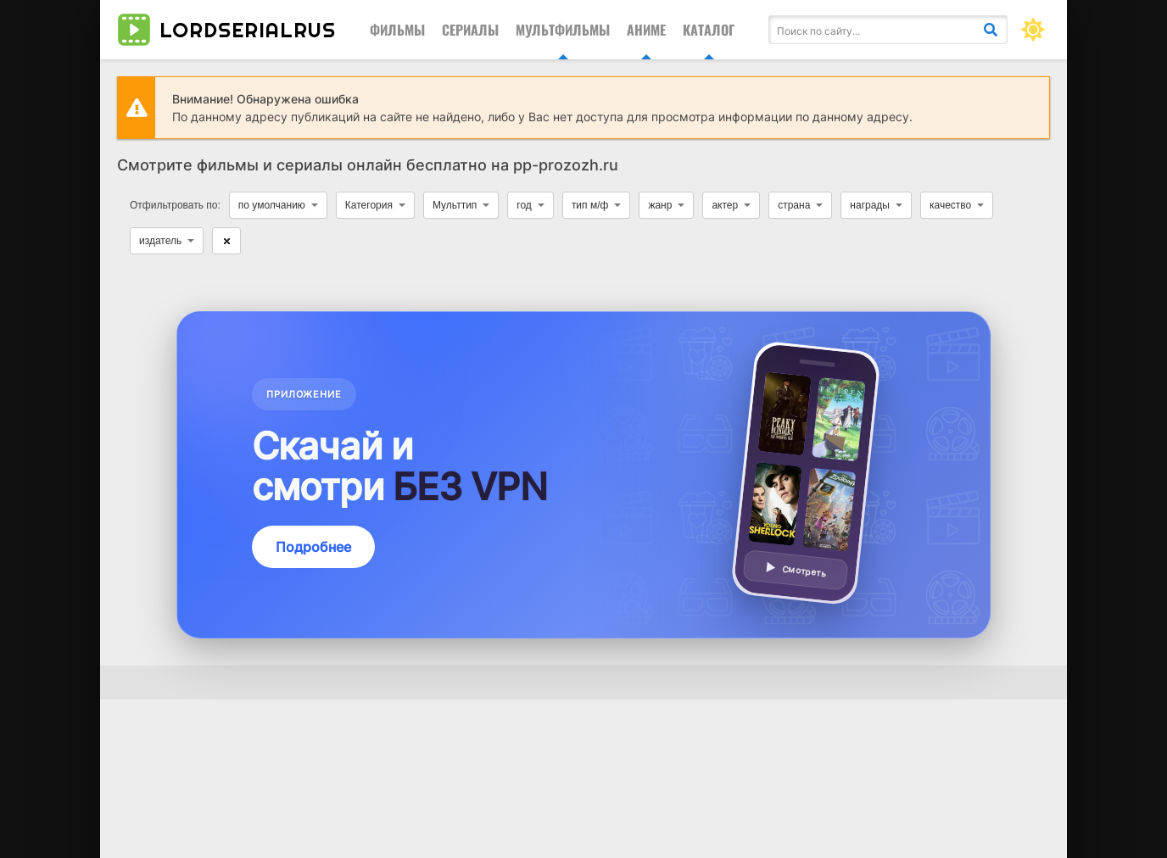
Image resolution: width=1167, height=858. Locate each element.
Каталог (708, 30)
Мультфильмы (563, 30)
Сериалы (470, 30)
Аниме (646, 30)
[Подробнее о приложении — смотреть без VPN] (583, 474)
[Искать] (991, 29)
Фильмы (397, 30)
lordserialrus (226, 30)
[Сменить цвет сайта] (1033, 30)
